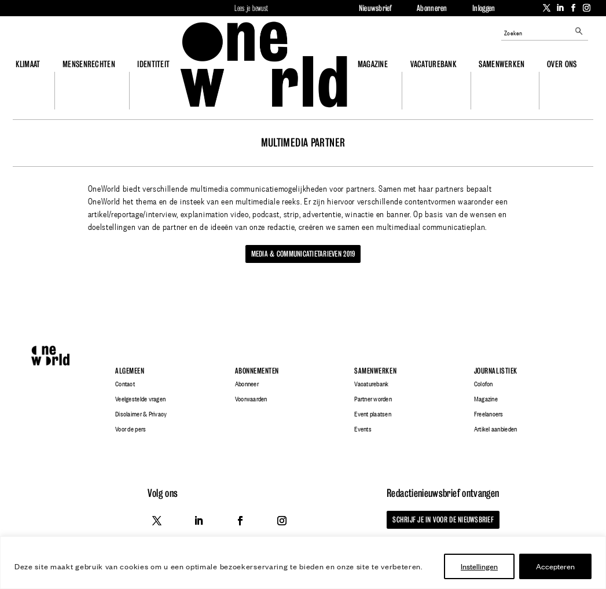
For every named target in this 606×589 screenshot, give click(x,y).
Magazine (373, 64)
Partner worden (373, 399)
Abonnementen (257, 371)
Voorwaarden (251, 399)
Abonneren (432, 8)
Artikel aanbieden (495, 429)
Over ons (561, 64)
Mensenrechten (89, 64)
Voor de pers (130, 429)
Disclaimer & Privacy (141, 414)
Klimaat (28, 64)
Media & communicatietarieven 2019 (303, 253)
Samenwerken (501, 64)
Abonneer (247, 384)
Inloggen (483, 8)
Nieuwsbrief (375, 8)
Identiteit (153, 64)
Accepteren (555, 566)
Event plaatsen (372, 414)
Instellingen (479, 566)
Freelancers (489, 414)
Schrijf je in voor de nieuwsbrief (442, 519)
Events (363, 429)
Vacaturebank (433, 64)
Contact (125, 384)
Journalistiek (495, 371)
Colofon (483, 384)
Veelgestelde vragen (140, 399)
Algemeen (129, 371)
